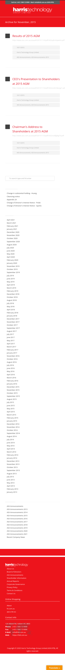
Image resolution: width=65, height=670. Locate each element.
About (9, 605)
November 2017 (13, 322)
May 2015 (11, 408)
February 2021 (12, 226)
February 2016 (12, 381)
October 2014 (12, 430)
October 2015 (12, 393)
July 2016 (10, 365)
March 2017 (11, 347)
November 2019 (13, 266)
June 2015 (11, 405)
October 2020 (12, 238)
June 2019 (11, 278)
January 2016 (12, 384)
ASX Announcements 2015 (40, 57)
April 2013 (11, 486)
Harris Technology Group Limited (28, 52)
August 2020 (12, 244)
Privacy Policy (12, 587)
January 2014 (12, 458)
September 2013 (13, 470)
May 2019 (11, 282)
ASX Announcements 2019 (17, 528)
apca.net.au (11, 612)
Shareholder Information (16, 578)
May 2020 (11, 254)
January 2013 (12, 492)
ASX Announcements (24, 57)
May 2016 (11, 371)
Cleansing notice (13, 196)
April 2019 (11, 285)
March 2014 (11, 452)
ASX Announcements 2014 (17, 512)
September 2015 (13, 396)
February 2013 (12, 489)
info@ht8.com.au (41, 2)
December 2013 (13, 461)
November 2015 (13, 390)
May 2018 (11, 306)
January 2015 (12, 421)
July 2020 (10, 248)
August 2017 (12, 331)
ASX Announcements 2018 (17, 525)
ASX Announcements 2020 (17, 531)
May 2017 (11, 340)
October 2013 (12, 467)
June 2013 (11, 480)
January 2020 (12, 263)
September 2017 (13, 328)
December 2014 (13, 424)
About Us (10, 569)
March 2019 (11, 288)
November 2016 (13, 356)
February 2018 (12, 313)
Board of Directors (14, 572)
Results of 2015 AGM (26, 36)
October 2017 (12, 325)
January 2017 (12, 353)
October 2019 (12, 269)
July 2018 (10, 303)
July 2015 (10, 402)
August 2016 (12, 362)
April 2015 (11, 412)
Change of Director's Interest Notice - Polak (24, 202)
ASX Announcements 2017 (17, 522)
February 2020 (12, 260)
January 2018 (12, 316)
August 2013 (12, 473)
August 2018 (12, 300)
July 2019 (10, 275)
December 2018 (13, 294)
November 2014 (13, 427)
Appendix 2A (12, 199)
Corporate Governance (16, 584)
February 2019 (12, 291)
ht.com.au (11, 608)
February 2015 (12, 418)
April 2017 (11, 343)
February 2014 (12, 455)
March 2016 (11, 377)
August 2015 (12, 399)
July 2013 (10, 476)
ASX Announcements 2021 (17, 534)
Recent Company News (16, 537)
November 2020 (13, 235)
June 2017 (11, 337)
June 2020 (11, 251)
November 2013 (13, 464)
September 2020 (13, 241)
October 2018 (12, 297)
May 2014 (11, 446)
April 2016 (11, 374)
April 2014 (11, 449)
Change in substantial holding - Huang (22, 193)
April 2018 (11, 309)
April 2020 (11, 257)
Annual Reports (13, 581)
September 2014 (13, 433)
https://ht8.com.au (19, 635)
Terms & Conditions (14, 590)
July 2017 (10, 334)
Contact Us (11, 593)
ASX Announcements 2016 (17, 518)
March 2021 (11, 223)
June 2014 (11, 442)
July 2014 (10, 439)
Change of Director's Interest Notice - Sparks (24, 206)
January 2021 (12, 229)
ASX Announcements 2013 (17, 509)
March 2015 (11, 415)
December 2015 (13, 387)
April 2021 (11, 220)
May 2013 (11, 483)
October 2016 (12, 359)
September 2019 (13, 272)
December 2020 (13, 232)
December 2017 (13, 319)
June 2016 (11, 368)
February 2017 (12, 350)
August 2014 (12, 436)
